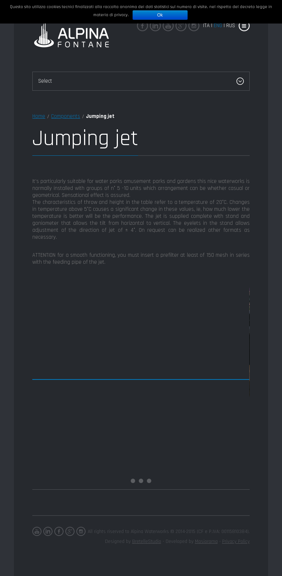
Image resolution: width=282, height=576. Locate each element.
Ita (206, 25)
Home (38, 116)
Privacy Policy (236, 541)
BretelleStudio (146, 541)
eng (218, 25)
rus (230, 25)
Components (65, 116)
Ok (160, 15)
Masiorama (206, 541)
